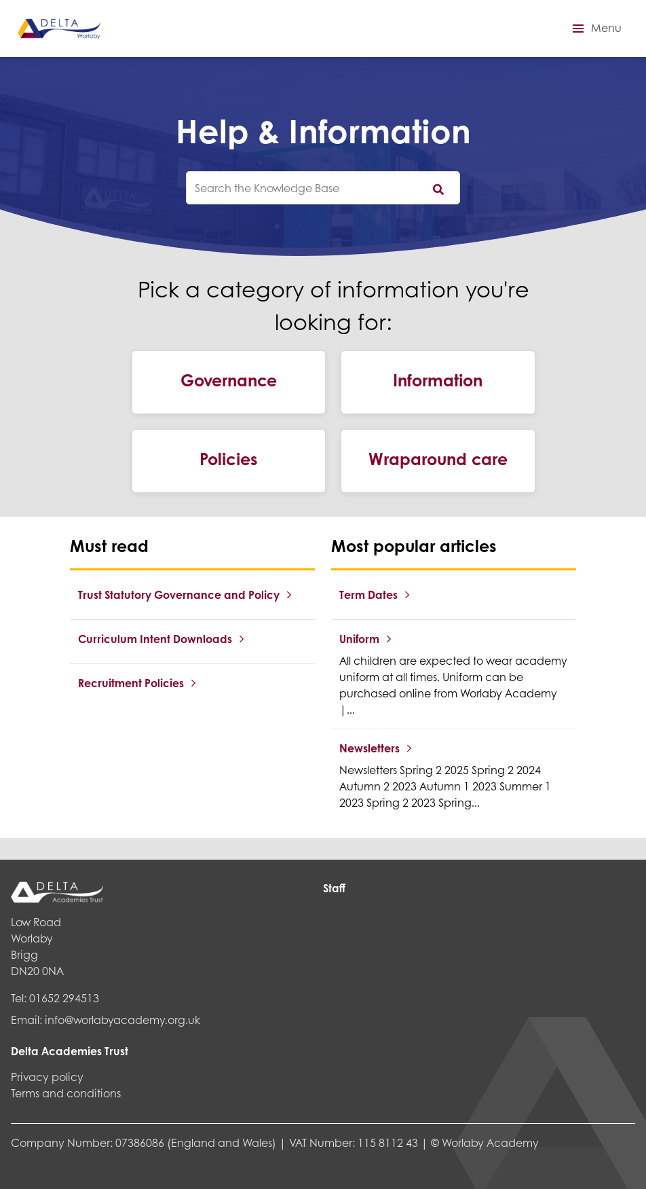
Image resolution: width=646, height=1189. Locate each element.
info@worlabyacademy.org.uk (122, 1019)
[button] (595, 28)
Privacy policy (47, 1076)
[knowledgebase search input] (323, 187)
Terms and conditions (66, 1093)
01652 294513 (64, 998)
